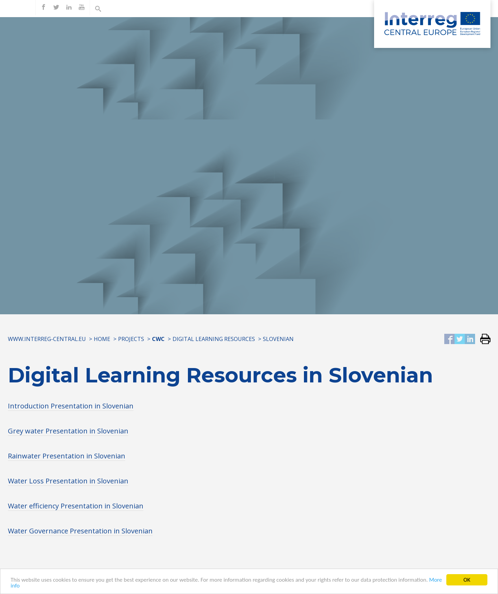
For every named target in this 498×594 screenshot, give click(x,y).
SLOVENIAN (278, 339)
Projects (131, 339)
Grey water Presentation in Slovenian (68, 430)
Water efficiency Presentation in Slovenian (75, 505)
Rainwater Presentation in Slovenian (66, 455)
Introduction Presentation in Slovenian (70, 405)
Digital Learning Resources (214, 339)
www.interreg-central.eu (47, 339)
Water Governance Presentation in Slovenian (80, 530)
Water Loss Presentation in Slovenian (68, 480)
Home (102, 339)
